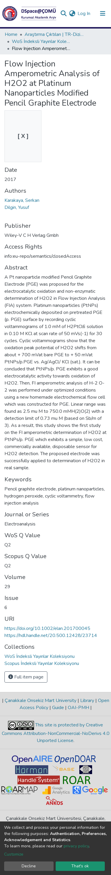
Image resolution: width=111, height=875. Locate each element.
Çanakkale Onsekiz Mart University (41, 700)
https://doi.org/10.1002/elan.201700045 (47, 628)
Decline (29, 866)
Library (87, 700)
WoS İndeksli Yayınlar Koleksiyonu (41, 41)
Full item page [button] (26, 677)
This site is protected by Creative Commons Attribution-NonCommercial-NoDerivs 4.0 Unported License (56, 733)
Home (11, 34)
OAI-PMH (78, 707)
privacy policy (76, 846)
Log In (84, 13)
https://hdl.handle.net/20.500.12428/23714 (50, 635)
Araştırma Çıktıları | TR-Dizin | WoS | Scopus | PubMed (54, 34)
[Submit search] (63, 13)
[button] (72, 13)
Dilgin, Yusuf (16, 207)
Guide (58, 707)
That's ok (80, 866)
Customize (13, 854)
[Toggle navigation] (102, 13)
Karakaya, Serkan (21, 200)
